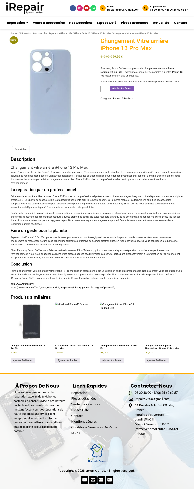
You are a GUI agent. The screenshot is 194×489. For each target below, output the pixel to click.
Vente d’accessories (49, 23)
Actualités (161, 23)
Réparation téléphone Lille (33, 33)
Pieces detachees (134, 23)
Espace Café (107, 23)
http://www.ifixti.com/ (22, 283)
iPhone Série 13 (82, 33)
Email (110, 6)
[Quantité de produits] (104, 89)
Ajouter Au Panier (122, 88)
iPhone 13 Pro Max (101, 33)
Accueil (14, 33)
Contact (180, 23)
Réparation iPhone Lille (60, 33)
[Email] (103, 8)
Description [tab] (21, 149)
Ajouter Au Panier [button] (22, 360)
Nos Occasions (80, 23)
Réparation (17, 23)
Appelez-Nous (158, 6)
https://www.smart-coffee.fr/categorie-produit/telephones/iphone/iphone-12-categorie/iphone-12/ (63, 287)
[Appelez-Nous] (145, 8)
